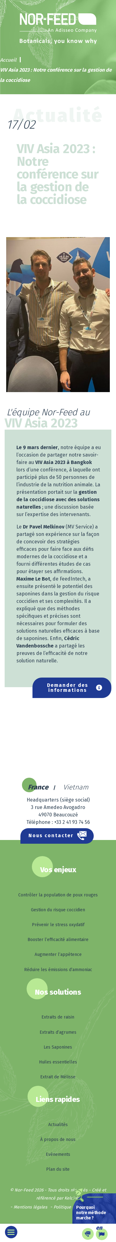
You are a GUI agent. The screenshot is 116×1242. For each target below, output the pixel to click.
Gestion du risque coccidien (58, 910)
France (38, 787)
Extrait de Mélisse (57, 1077)
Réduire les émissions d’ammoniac (58, 969)
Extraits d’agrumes (58, 1032)
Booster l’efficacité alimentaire (58, 939)
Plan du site (58, 1169)
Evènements (58, 1154)
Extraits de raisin (57, 1017)
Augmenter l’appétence (58, 954)
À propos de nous (57, 1139)
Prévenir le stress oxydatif (58, 924)
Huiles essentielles (58, 1062)
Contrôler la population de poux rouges (58, 895)
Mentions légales (30, 1207)
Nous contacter (51, 835)
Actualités (58, 1124)
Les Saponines (58, 1047)
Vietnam (75, 787)
